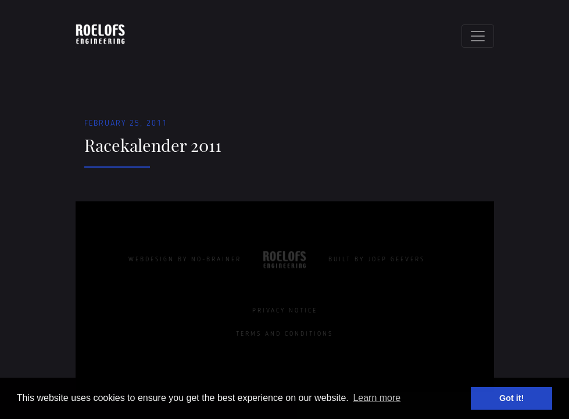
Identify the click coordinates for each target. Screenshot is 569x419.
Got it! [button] (511, 398)
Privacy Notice (284, 310)
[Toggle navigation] (477, 36)
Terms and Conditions (284, 334)
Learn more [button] (376, 398)
